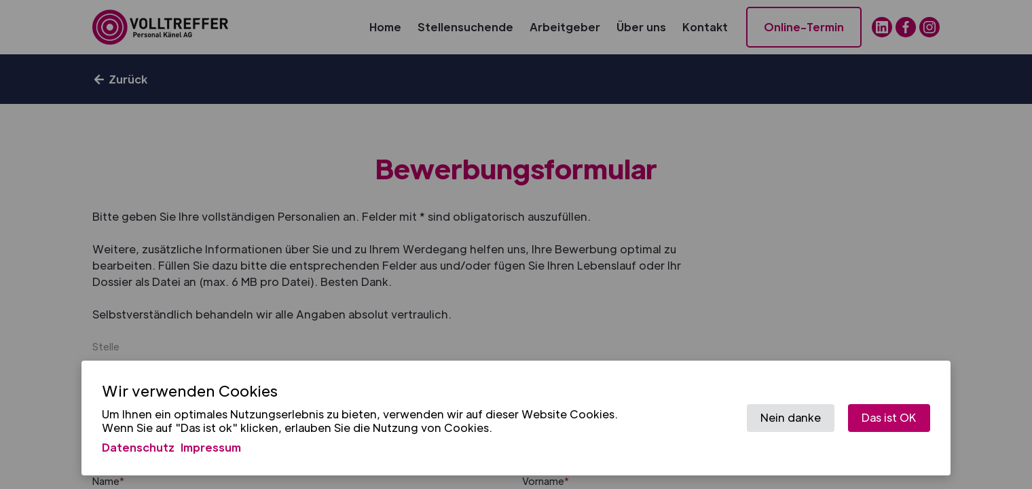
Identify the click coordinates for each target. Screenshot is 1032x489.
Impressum (211, 447)
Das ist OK (889, 417)
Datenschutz (138, 447)
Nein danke (790, 417)
